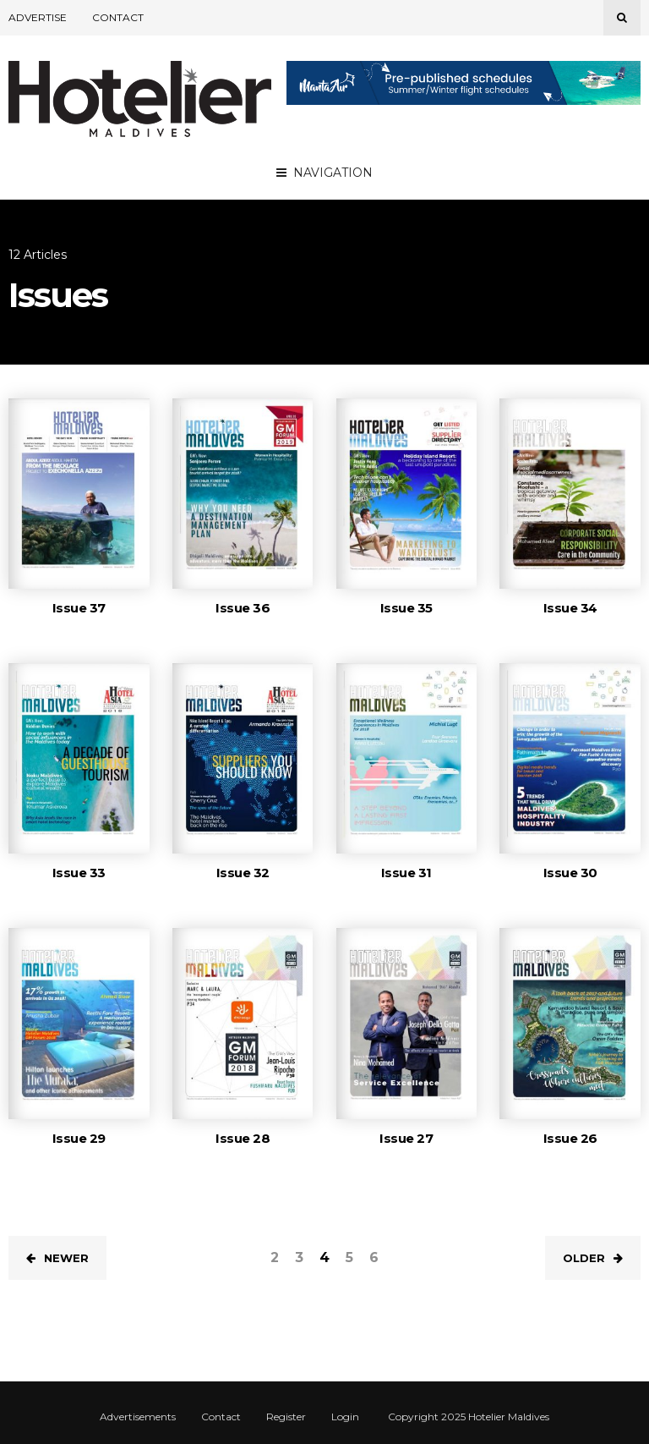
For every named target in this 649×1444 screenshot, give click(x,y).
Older (593, 1258)
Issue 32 (243, 873)
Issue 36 (242, 608)
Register (286, 1417)
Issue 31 (406, 873)
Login (345, 1417)
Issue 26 (570, 1138)
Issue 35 (406, 608)
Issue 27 (406, 1138)
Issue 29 (79, 1138)
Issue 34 (570, 608)
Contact (118, 17)
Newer (57, 1258)
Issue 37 (79, 608)
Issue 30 (570, 873)
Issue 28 (242, 1138)
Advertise (37, 17)
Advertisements (138, 1417)
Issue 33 (79, 873)
